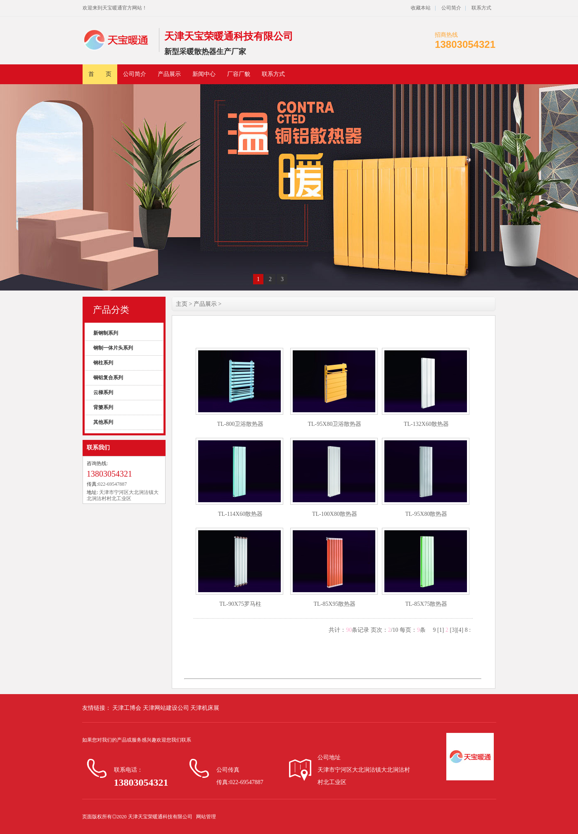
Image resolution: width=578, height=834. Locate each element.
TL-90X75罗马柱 (240, 604)
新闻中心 (204, 74)
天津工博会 (127, 708)
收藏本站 (421, 8)
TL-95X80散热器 (426, 514)
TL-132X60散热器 (426, 424)
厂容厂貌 (238, 74)
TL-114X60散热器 (240, 514)
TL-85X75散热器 (426, 604)
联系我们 (98, 447)
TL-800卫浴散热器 (240, 424)
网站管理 (206, 817)
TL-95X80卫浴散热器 (335, 424)
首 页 (99, 74)
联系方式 (481, 8)
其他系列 (103, 422)
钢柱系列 (103, 363)
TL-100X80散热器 (334, 514)
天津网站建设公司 (167, 708)
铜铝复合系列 (108, 377)
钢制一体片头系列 (113, 348)
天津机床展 (204, 708)
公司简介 (450, 8)
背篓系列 (103, 407)
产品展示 (169, 74)
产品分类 (111, 310)
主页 (181, 304)
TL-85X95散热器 (335, 604)
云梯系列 (103, 392)
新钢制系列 (105, 333)
